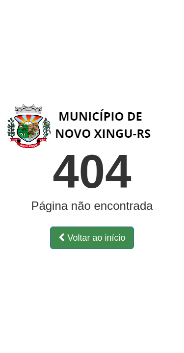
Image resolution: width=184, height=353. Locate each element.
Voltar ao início (91, 238)
